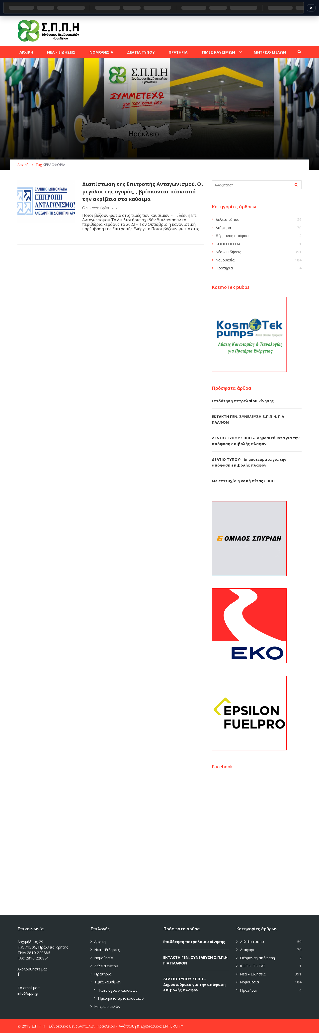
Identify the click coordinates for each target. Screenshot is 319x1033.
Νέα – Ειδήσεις (228, 251)
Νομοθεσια (101, 52)
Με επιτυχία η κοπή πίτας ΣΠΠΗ (243, 480)
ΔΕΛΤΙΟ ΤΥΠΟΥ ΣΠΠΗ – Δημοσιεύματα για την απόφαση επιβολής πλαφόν (194, 984)
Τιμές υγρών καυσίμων (118, 990)
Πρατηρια (178, 52)
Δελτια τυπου (141, 52)
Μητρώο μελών (107, 1006)
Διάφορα (223, 227)
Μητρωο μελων (270, 52)
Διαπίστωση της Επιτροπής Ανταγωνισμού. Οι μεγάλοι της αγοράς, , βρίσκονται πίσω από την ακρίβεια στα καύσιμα (142, 191)
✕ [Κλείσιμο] (311, 7)
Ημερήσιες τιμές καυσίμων (121, 998)
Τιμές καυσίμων (107, 981)
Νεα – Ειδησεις (61, 52)
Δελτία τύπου (227, 219)
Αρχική (100, 941)
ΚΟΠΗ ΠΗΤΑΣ (228, 243)
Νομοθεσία (225, 259)
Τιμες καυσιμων (218, 52)
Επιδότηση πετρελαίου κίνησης (243, 400)
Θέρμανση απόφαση (233, 235)
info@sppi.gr (28, 993)
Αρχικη (26, 52)
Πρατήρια (224, 267)
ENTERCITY (173, 1026)
